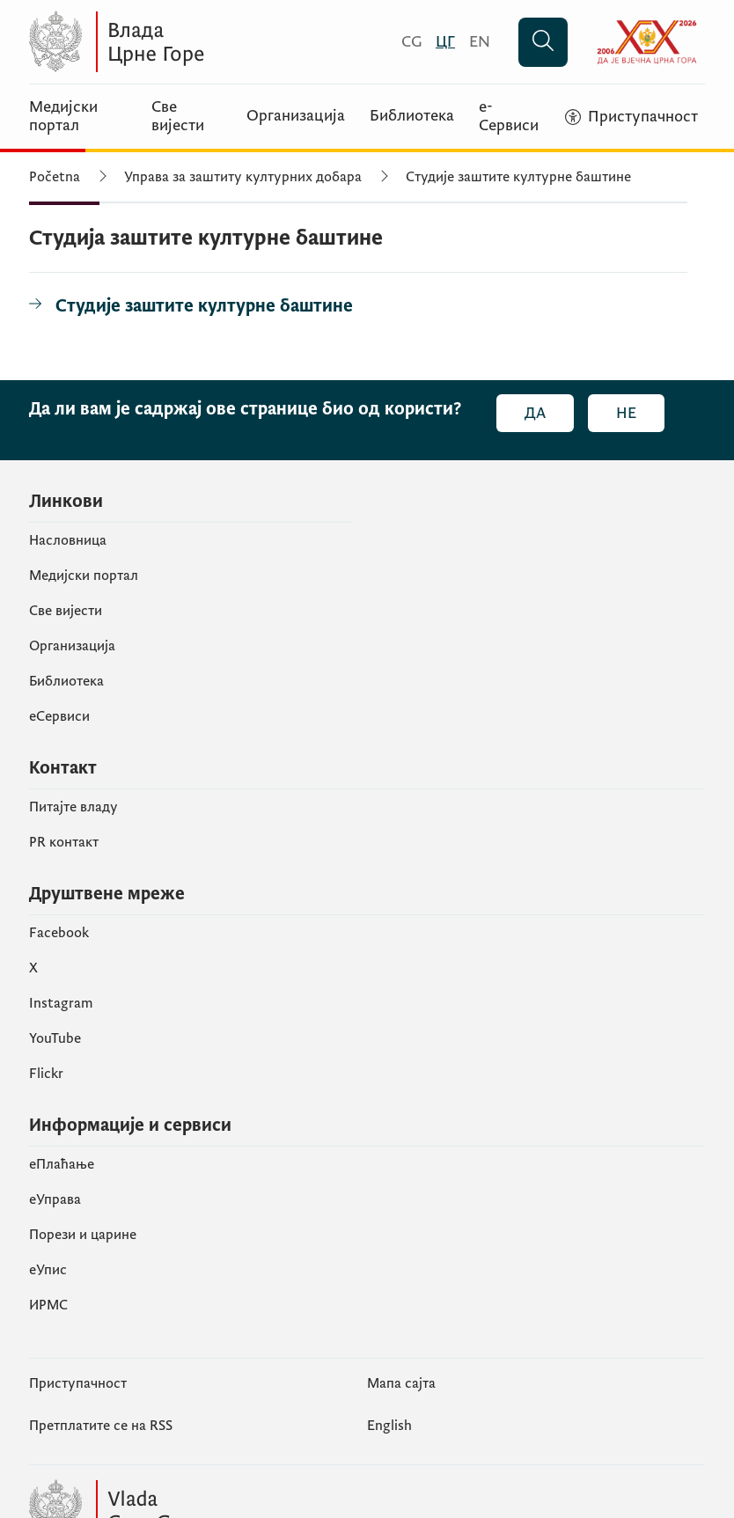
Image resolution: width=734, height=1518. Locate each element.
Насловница (67, 540)
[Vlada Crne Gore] (200, 42)
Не (626, 413)
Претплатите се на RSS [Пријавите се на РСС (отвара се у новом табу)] (100, 1425)
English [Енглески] (389, 1425)
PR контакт (64, 842)
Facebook (59, 933)
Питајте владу (73, 807)
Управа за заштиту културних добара (243, 177)
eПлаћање (61, 1164)
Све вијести (177, 117)
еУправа (55, 1199)
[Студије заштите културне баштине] (191, 307)
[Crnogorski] (411, 42)
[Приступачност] (631, 117)
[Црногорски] (445, 42)
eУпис (48, 1270)
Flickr (46, 1073)
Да (535, 413)
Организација (295, 116)
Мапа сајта (401, 1383)
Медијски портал (63, 117)
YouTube (55, 1038)
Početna (54, 177)
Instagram (61, 1003)
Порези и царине (82, 1234)
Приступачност (78, 1383)
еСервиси (59, 716)
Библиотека (412, 116)
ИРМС (48, 1305)
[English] (479, 42)
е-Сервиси (509, 117)
